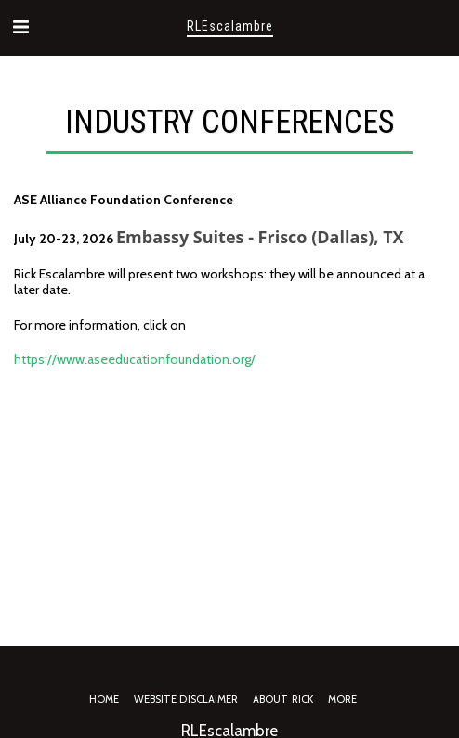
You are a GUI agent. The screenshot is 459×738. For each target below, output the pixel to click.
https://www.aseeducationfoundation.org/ (135, 359)
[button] (20, 27)
